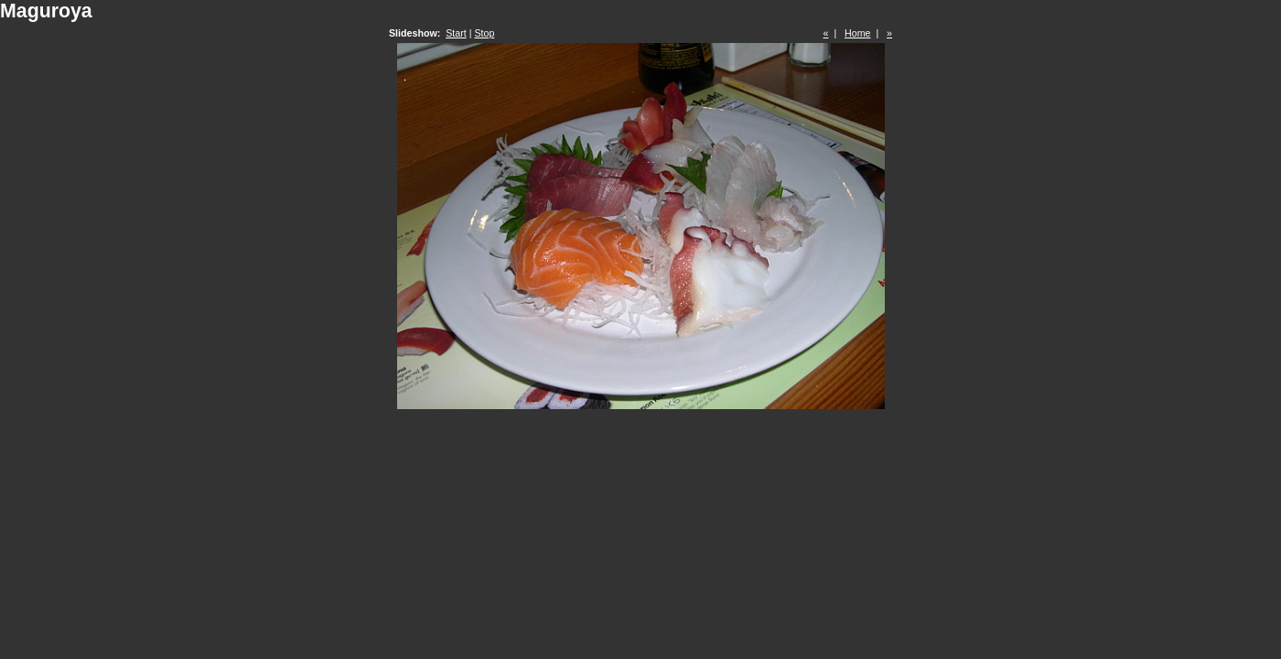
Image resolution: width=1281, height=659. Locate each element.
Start (456, 32)
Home (857, 32)
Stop (484, 32)
